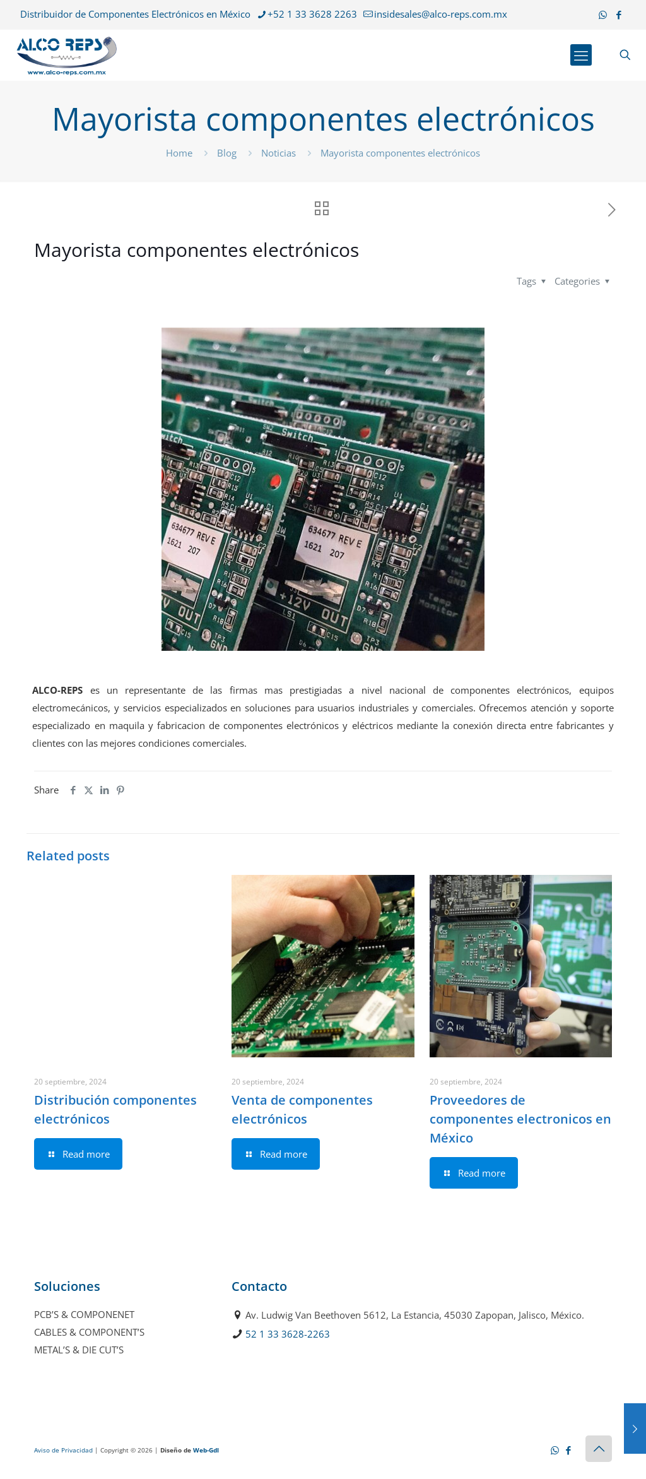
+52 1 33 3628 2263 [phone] (312, 14)
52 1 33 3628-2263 (287, 1334)
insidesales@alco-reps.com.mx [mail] (440, 14)
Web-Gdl (206, 1450)
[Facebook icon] (618, 14)
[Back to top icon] (598, 1448)
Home (179, 152)
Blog (227, 152)
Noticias (278, 152)
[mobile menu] (581, 55)
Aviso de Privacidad (63, 1450)
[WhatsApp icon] (603, 14)
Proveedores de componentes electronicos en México (520, 1118)
